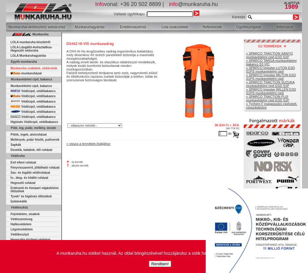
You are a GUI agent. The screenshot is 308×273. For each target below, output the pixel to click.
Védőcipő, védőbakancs (33, 91)
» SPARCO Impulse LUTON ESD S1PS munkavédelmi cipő (270, 69)
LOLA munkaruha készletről (30, 42)
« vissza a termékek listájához (88, 144)
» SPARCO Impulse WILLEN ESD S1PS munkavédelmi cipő (271, 91)
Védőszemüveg (21, 219)
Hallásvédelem (21, 224)
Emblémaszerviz (133, 27)
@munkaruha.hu (193, 4)
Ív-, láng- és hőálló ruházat (29, 177)
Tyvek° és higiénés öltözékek (31, 196)
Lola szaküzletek (175, 27)
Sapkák (16, 144)
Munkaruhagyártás (89, 27)
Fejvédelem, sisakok (25, 214)
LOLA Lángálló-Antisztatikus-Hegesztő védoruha (32, 49)
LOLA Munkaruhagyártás (28, 55)
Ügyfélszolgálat (248, 27)
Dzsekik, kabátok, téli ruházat (31, 150)
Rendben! (160, 264)
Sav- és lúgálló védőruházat (30, 172)
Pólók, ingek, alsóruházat (29, 134)
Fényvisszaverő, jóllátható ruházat (35, 167)
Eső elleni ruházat (23, 162)
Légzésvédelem (22, 229)
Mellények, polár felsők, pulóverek (35, 139)
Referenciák (212, 27)
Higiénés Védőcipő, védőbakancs (34, 122)
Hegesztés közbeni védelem (30, 239)
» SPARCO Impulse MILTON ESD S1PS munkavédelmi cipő (271, 76)
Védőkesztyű (20, 234)
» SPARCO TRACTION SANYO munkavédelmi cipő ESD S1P (269, 55)
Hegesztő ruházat (23, 182)
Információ (284, 27)
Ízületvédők (19, 201)
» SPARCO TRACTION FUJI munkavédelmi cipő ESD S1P (267, 98)
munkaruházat (26, 73)
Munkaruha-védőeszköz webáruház (36, 27)
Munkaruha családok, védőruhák (34, 68)
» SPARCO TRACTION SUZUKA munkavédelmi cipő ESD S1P (270, 84)
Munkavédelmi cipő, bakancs (31, 86)
